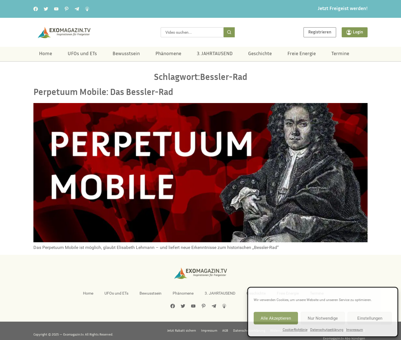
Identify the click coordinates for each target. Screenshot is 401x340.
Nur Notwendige (323, 318)
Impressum (354, 330)
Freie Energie (301, 54)
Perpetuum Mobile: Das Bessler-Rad (103, 93)
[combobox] (192, 32)
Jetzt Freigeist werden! (343, 9)
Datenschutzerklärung (326, 330)
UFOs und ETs (82, 54)
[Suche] (229, 32)
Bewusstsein (126, 54)
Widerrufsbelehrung (239, 330)
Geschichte (260, 54)
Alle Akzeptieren (276, 318)
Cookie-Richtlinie (295, 330)
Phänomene (168, 54)
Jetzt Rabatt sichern (136, 330)
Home (45, 54)
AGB (180, 330)
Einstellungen (369, 318)
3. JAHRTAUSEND (215, 54)
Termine (340, 54)
